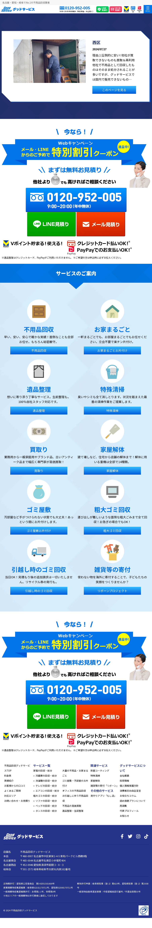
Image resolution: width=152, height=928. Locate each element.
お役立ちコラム (128, 795)
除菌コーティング (100, 770)
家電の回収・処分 (42, 770)
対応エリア (10, 795)
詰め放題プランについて (133, 800)
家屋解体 (95, 780)
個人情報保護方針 (129, 785)
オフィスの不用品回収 (74, 790)
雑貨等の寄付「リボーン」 (105, 785)
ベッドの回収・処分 (46, 805)
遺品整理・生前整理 (72, 810)
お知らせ (124, 815)
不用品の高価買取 (71, 805)
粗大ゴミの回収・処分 (45, 795)
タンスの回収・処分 (46, 810)
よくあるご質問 (12, 790)
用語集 (123, 805)
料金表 (7, 775)
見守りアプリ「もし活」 (103, 795)
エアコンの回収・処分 (47, 790)
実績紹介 (9, 780)
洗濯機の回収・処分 (46, 780)
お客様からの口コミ (14, 785)
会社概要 (124, 775)
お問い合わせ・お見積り (17, 800)
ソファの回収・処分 (46, 800)
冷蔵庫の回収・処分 (46, 775)
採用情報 (124, 780)
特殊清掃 (95, 775)
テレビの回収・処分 (46, 785)
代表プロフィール (129, 810)
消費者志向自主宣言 (130, 790)
